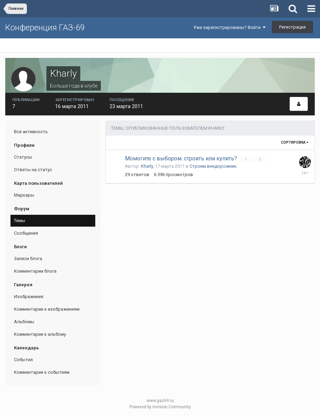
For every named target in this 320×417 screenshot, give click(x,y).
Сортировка (294, 142)
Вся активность (31, 131)
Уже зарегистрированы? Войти (229, 27)
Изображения (28, 296)
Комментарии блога (35, 271)
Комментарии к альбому (40, 334)
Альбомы (24, 321)
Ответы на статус (33, 169)
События (23, 359)
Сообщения (26, 233)
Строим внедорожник (213, 166)
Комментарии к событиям (41, 372)
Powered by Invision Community (160, 406)
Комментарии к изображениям (47, 309)
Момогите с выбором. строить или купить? (181, 158)
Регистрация (292, 27)
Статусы (23, 157)
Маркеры (24, 195)
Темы (19, 220)
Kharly (147, 166)
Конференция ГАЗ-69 (45, 27)
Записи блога (28, 258)
